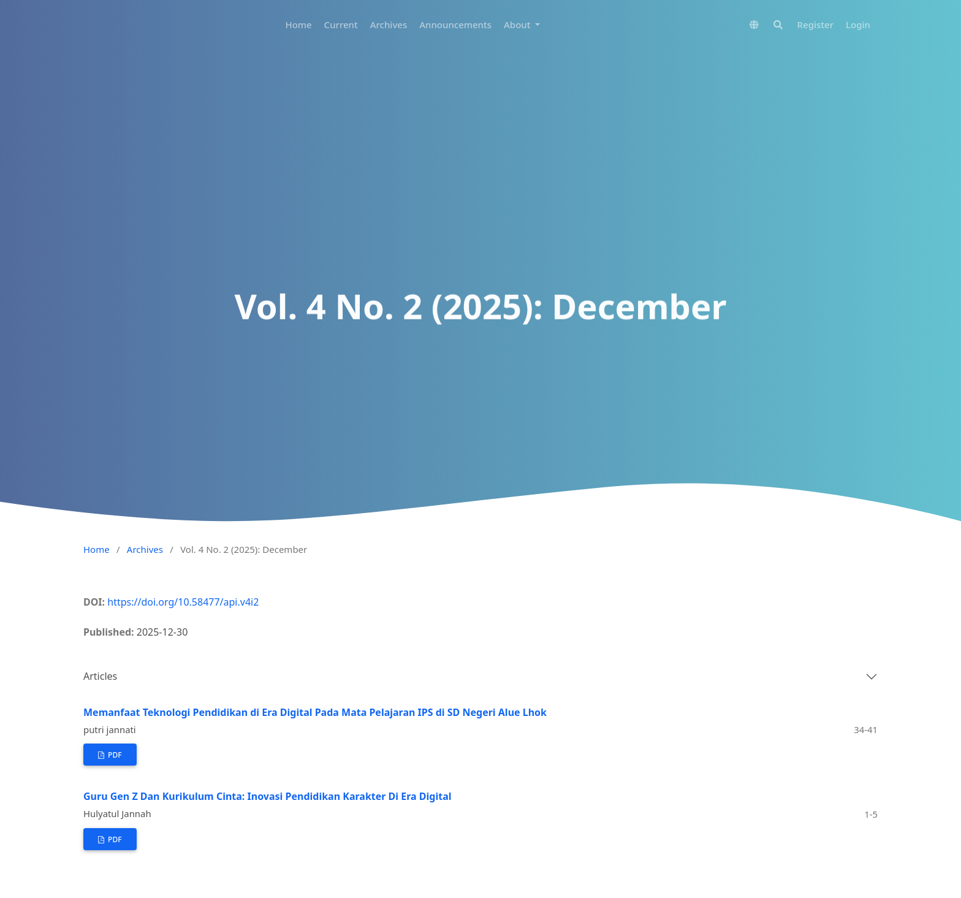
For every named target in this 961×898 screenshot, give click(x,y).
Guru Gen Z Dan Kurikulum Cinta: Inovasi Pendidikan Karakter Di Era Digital (267, 796)
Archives (389, 24)
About (518, 24)
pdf (114, 755)
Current (341, 24)
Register (815, 24)
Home (298, 24)
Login (858, 24)
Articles (100, 676)
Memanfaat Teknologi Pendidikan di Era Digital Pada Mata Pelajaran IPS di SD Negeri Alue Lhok (315, 712)
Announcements (455, 24)
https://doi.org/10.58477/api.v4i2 (183, 602)
